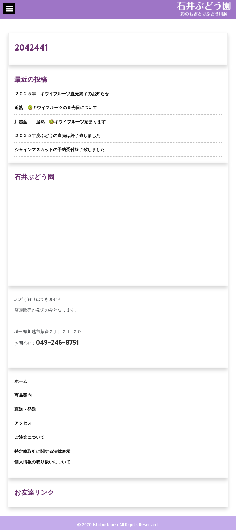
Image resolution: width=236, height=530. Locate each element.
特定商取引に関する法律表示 (42, 452)
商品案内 (23, 395)
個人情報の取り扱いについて (42, 462)
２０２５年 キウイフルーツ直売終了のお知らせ (61, 94)
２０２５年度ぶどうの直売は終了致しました (57, 136)
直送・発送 (25, 409)
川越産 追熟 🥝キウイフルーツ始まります (60, 122)
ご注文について (29, 437)
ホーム (20, 381)
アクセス (23, 423)
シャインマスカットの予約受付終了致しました (59, 150)
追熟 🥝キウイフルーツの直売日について (55, 108)
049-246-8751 (57, 343)
